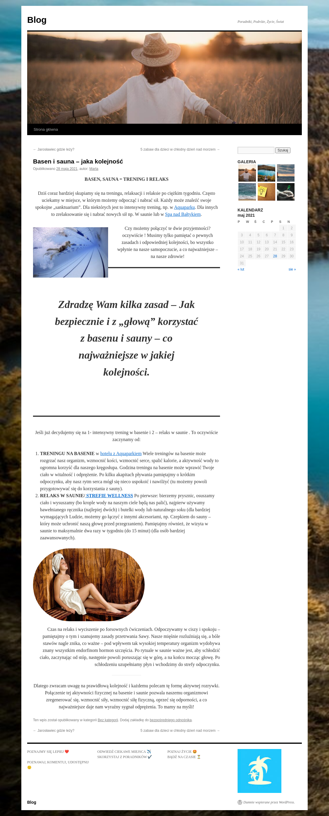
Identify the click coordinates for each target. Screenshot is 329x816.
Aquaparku (184, 207)
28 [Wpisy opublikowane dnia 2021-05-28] (275, 256)
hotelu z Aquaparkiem (120, 453)
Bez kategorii (108, 720)
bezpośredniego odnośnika (171, 720)
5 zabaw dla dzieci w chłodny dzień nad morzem (180, 149)
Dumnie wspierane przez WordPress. (269, 802)
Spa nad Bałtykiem (183, 214)
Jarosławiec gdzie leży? (53, 149)
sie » (292, 269)
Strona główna (46, 129)
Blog (37, 20)
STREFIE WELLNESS (109, 495)
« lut (241, 269)
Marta (93, 169)
